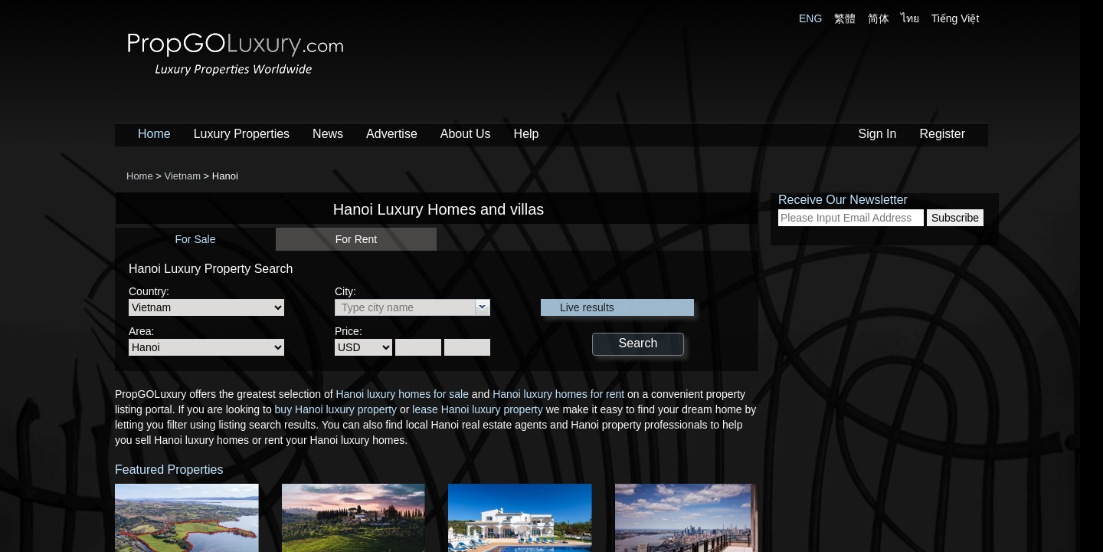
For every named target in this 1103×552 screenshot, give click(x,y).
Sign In (878, 133)
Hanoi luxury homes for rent (558, 394)
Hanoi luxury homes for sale (402, 394)
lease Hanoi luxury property (477, 409)
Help (526, 133)
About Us (465, 133)
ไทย (910, 18)
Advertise (391, 133)
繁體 (845, 18)
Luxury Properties (242, 133)
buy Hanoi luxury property (336, 409)
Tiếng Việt (955, 18)
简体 (878, 18)
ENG (810, 18)
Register (942, 133)
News (328, 133)
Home (154, 133)
